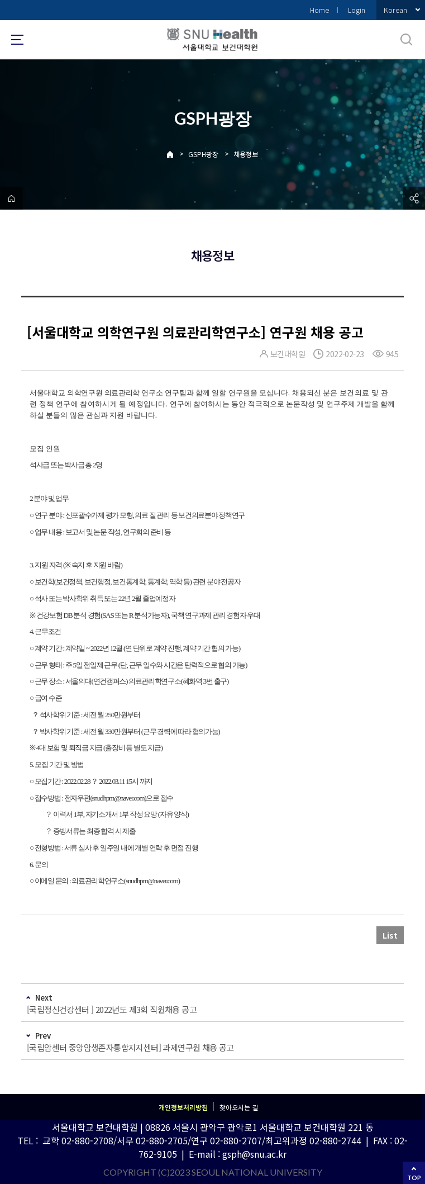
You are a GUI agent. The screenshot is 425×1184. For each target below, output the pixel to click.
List (390, 935)
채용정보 (245, 154)
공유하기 (414, 198)
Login (356, 10)
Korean (395, 9)
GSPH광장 (203, 154)
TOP (414, 1177)
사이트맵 (17, 40)
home (11, 198)
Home (319, 10)
